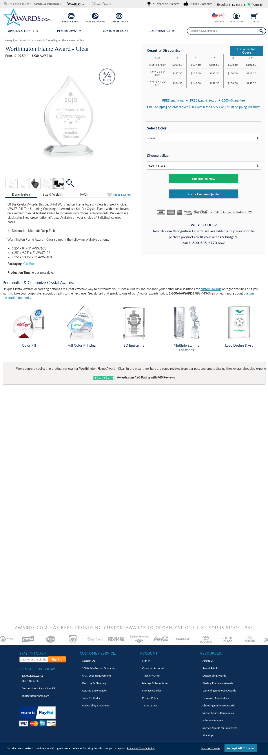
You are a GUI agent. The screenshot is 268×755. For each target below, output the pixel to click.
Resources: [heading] (211, 653)
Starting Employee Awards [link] (217, 683)
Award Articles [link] (210, 668)
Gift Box (29, 264)
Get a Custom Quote (246, 50)
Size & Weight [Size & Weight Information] (52, 194)
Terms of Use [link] (149, 705)
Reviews (166, 377)
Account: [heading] (149, 653)
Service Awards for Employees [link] (219, 728)
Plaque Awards (69, 31)
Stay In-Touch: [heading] (33, 653)
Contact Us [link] (88, 660)
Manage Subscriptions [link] (155, 683)
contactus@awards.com (35, 695)
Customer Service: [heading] (98, 653)
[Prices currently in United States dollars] (215, 15)
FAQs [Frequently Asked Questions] (84, 194)
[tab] (21, 194)
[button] (17, 4)
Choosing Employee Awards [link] (218, 705)
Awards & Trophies (23, 31)
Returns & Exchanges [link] (94, 690)
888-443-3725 (32, 678)
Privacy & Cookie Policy (141, 748)
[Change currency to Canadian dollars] (221, 15)
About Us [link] (207, 660)
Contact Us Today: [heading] (37, 669)
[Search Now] (261, 31)
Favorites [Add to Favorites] (122, 194)
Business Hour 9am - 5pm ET (38, 688)
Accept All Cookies (241, 748)
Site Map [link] (207, 735)
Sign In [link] (146, 660)
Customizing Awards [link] (214, 675)
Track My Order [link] (91, 698)
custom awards (211, 289)
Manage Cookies (210, 748)
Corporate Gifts (162, 31)
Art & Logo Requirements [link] (96, 675)
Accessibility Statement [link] (95, 705)
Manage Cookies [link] (151, 690)
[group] (218, 15)
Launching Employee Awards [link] (219, 690)
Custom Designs (115, 31)
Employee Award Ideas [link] (215, 698)
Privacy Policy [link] (150, 698)
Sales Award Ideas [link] (212, 720)
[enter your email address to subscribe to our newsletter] (33, 659)
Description (21, 194)
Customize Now (203, 178)
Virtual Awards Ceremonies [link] (218, 713)
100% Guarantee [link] (99, 668)
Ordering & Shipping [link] (94, 683)
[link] (164, 4)
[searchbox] (226, 31)
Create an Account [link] (153, 668)
